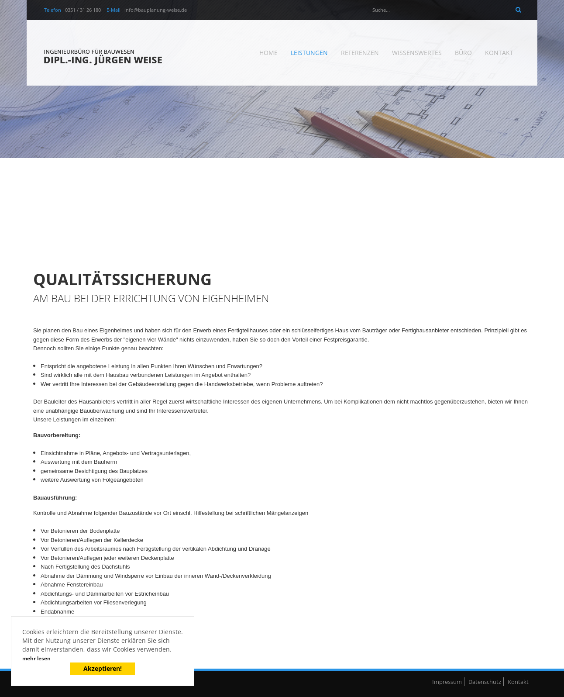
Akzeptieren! (102, 668)
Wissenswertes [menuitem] (417, 52)
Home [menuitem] (268, 52)
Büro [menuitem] (463, 52)
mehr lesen (36, 658)
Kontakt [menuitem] (499, 52)
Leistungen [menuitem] (309, 52)
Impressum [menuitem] (447, 682)
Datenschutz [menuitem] (484, 682)
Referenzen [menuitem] (360, 52)
